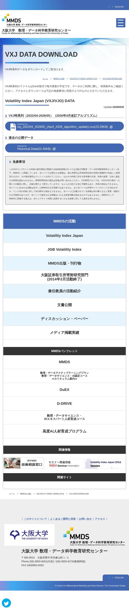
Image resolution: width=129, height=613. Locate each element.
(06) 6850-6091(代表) (42, 561)
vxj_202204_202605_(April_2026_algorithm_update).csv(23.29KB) (68, 126)
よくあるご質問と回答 (63, 518)
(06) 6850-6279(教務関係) (70, 561)
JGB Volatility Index (64, 249)
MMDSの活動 (64, 221)
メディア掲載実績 (64, 333)
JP (109, 7)
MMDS (64, 362)
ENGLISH (119, 7)
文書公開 (64, 305)
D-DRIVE (64, 403)
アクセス (100, 518)
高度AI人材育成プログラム (64, 431)
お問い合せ (85, 518)
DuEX (64, 390)
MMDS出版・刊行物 (64, 263)
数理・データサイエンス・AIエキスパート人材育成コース (64, 417)
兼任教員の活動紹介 (64, 291)
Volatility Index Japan (64, 236)
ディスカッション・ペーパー (64, 319)
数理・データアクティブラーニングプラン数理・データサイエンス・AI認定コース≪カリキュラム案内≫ (64, 375)
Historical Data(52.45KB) (68, 148)
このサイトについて (35, 518)
